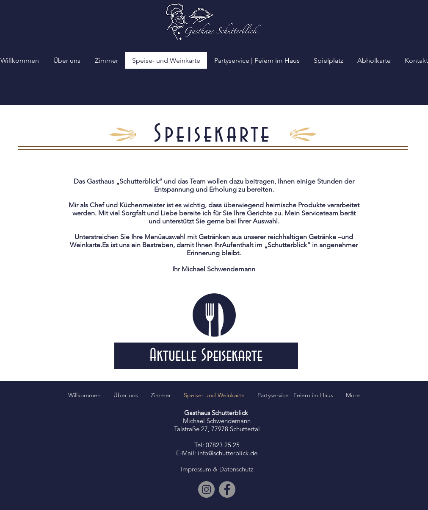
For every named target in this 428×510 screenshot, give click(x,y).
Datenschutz (236, 469)
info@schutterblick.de (227, 453)
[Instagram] (206, 489)
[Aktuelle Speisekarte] (206, 356)
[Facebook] (227, 489)
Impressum (196, 469)
